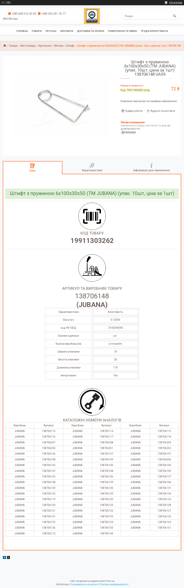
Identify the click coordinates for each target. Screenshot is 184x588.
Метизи (58, 45)
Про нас (51, 31)
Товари (37, 31)
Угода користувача (154, 31)
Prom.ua (110, 581)
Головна (22, 31)
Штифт (70, 45)
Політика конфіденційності (114, 584)
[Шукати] (175, 16)
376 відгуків (175, 2)
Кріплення (44, 45)
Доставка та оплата (90, 31)
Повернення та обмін (122, 31)
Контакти (66, 31)
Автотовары (28, 45)
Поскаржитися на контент (84, 584)
